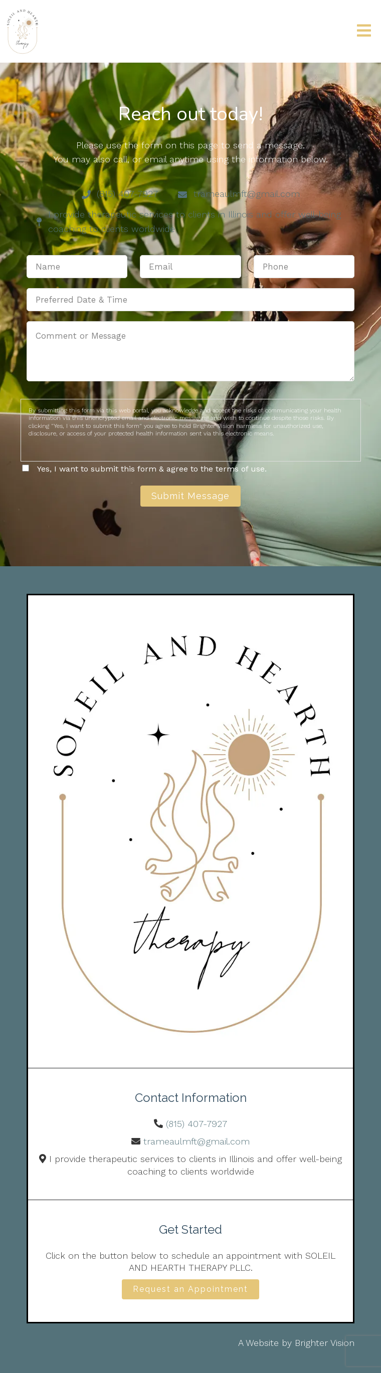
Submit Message (190, 496)
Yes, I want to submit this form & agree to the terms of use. (152, 469)
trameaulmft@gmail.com (196, 1141)
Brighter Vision (324, 1342)
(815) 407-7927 (196, 1123)
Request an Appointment (190, 1289)
